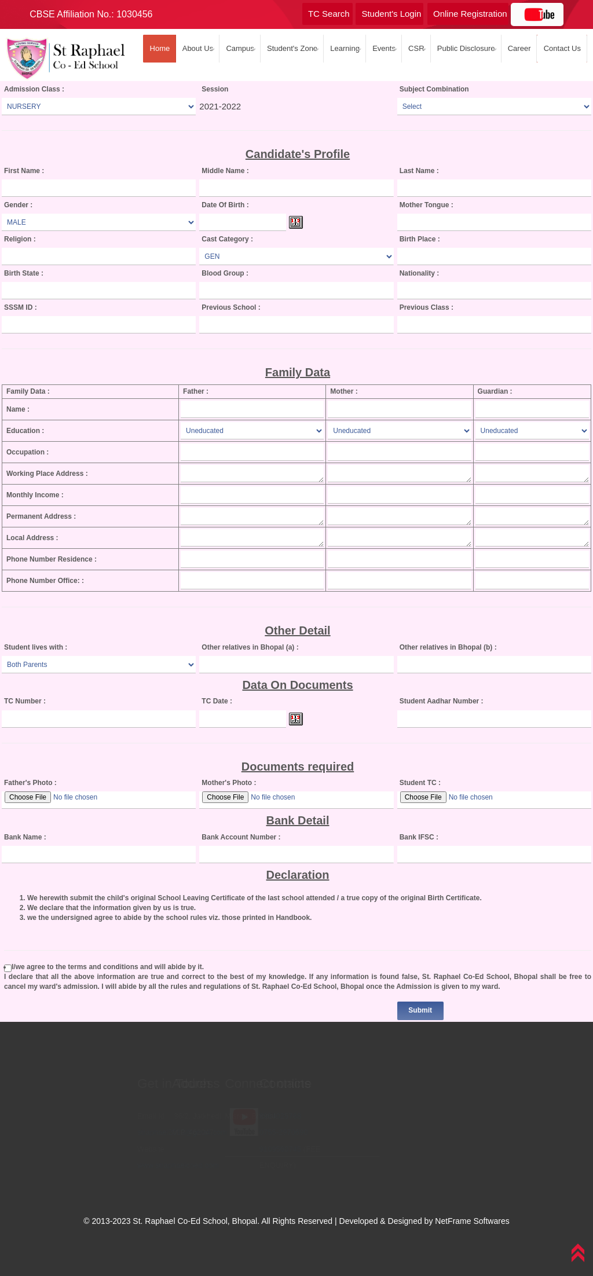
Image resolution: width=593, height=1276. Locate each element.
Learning (343, 48)
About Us (195, 48)
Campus (238, 48)
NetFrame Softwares (472, 1221)
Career (517, 48)
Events (382, 48)
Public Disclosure (464, 48)
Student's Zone (290, 48)
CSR (414, 48)
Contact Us (560, 48)
